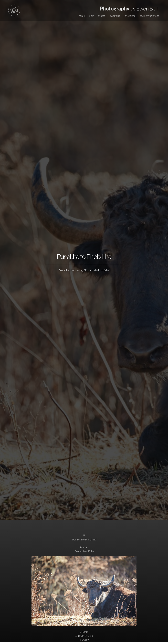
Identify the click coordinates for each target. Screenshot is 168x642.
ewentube (114, 15)
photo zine (130, 15)
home (82, 15)
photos (101, 15)
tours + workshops (149, 15)
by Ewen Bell (129, 8)
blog (91, 15)
